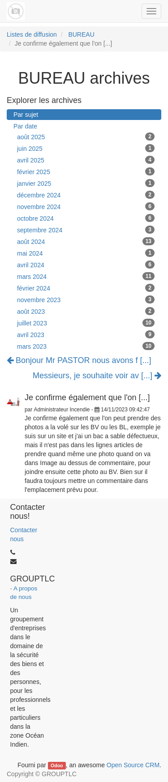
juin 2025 (86, 148)
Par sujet (25, 114)
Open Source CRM (133, 765)
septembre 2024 (86, 230)
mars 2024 (86, 276)
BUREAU (81, 34)
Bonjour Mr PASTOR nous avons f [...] (79, 360)
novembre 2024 (86, 206)
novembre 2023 (86, 299)
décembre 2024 (86, 195)
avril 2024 (86, 265)
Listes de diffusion (32, 34)
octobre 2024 (86, 218)
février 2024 (86, 288)
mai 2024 (86, 253)
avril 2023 (86, 334)
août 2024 (86, 241)
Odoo (57, 765)
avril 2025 (86, 160)
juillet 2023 (86, 323)
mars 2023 (86, 346)
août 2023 (86, 311)
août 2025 (86, 136)
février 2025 (86, 171)
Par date (25, 126)
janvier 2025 (86, 183)
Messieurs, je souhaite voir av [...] (97, 376)
